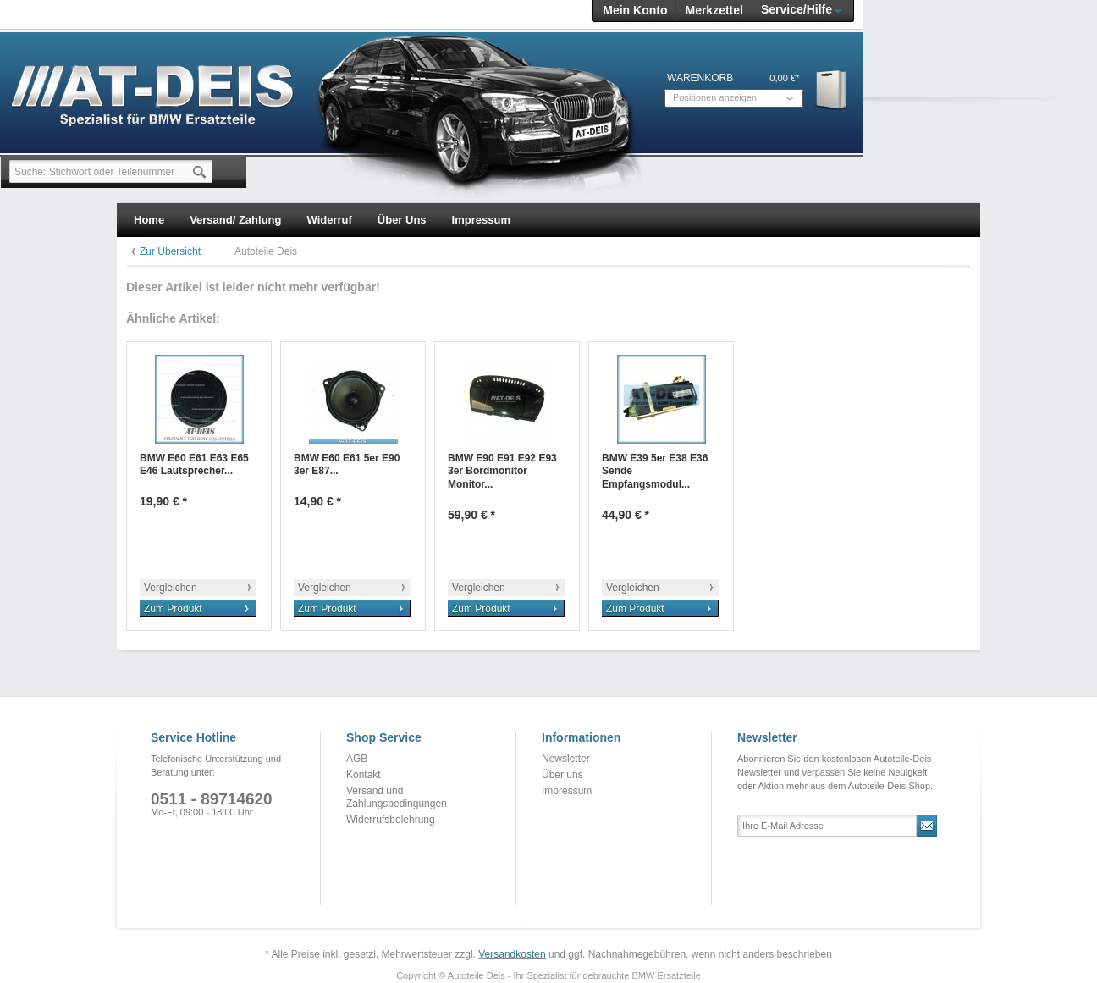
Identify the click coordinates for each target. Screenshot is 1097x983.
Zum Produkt (173, 609)
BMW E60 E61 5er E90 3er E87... (347, 465)
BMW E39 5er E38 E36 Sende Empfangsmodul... (655, 471)
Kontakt (363, 775)
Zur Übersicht (170, 251)
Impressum (567, 791)
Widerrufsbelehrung (390, 820)
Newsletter (566, 759)
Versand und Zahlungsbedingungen (396, 797)
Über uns (562, 775)
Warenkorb (832, 89)
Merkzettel (713, 10)
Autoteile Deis (265, 251)
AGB (356, 759)
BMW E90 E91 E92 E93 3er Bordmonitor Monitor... (502, 471)
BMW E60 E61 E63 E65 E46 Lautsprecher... (194, 465)
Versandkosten (511, 954)
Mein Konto (635, 10)
